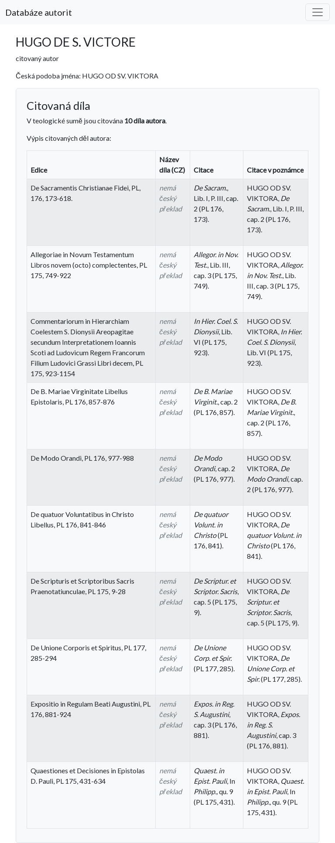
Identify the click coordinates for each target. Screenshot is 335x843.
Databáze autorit (38, 12)
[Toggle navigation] (317, 12)
